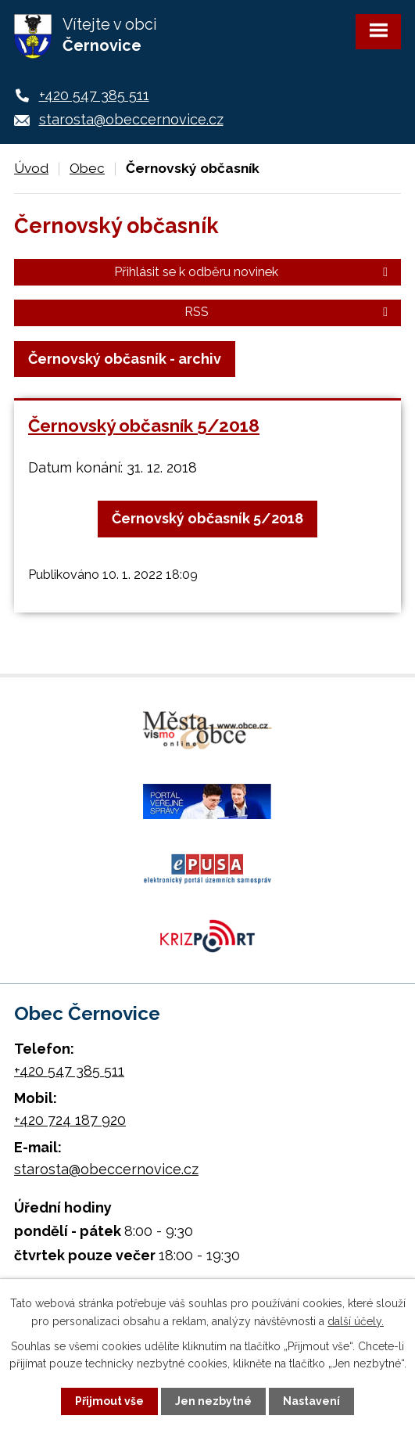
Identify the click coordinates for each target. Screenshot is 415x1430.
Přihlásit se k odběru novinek (253, 271)
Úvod (31, 168)
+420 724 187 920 (70, 1120)
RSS (288, 311)
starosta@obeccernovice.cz (131, 119)
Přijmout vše (109, 1401)
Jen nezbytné (213, 1401)
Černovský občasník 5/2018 (143, 425)
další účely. (355, 1320)
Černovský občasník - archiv (124, 358)
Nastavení (311, 1401)
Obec (87, 168)
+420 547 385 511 (94, 95)
